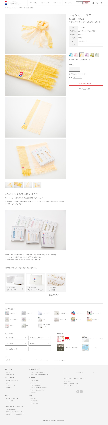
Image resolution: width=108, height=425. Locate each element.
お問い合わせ (79, 372)
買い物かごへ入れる (86, 83)
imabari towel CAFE (36, 383)
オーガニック (33, 349)
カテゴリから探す (45, 3)
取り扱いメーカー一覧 (12, 380)
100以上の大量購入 (11, 409)
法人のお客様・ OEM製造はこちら (14, 414)
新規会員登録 (10, 374)
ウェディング (33, 343)
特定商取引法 (34, 403)
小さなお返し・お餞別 (12, 349)
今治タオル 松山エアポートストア (39, 387)
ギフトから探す (33, 3)
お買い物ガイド (68, 3)
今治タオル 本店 (35, 380)
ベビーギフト (9, 343)
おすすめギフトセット (12, 337)
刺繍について (57, 3)
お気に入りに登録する (87, 89)
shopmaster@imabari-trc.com (71, 386)
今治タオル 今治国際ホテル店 (38, 390)
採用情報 (33, 392)
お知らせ (9, 383)
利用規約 (33, 398)
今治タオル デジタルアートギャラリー (40, 374)
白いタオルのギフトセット (37, 337)
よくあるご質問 (10, 400)
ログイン (79, 3)
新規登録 (86, 3)
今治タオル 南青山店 (36, 385)
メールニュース (10, 385)
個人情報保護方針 (35, 400)
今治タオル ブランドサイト (37, 372)
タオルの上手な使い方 (12, 398)
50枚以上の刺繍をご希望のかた (14, 411)
